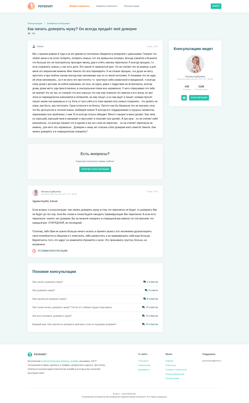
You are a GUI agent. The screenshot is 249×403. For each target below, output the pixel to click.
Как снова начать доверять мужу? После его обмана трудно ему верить (72, 307)
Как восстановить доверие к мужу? (52, 315)
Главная (169, 361)
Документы (144, 369)
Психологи (170, 365)
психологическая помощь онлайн (59, 361)
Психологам (144, 365)
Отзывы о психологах (176, 369)
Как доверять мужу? (43, 290)
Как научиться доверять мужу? (49, 298)
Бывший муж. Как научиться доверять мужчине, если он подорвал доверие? (74, 324)
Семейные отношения (58, 23)
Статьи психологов (174, 374)
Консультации (35, 23)
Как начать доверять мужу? (47, 281)
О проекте (143, 361)
